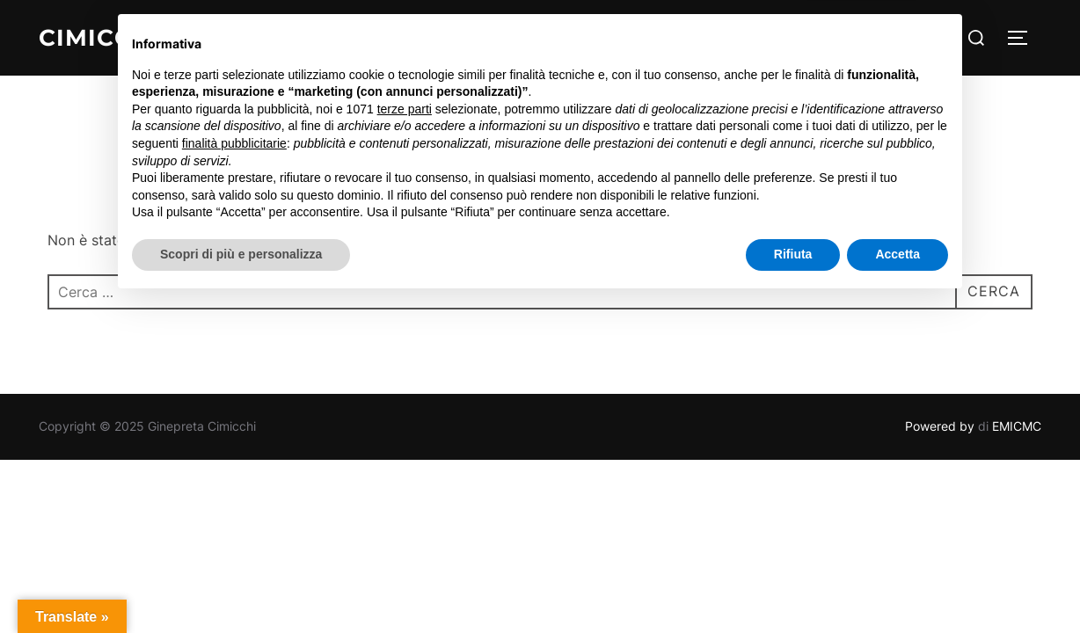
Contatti (835, 37)
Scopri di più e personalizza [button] (241, 585)
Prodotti (749, 37)
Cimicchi (99, 38)
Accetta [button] (897, 585)
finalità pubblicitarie (234, 474)
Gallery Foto (640, 37)
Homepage (383, 37)
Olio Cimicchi (506, 37)
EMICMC (1016, 425)
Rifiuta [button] (793, 585)
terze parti (404, 440)
